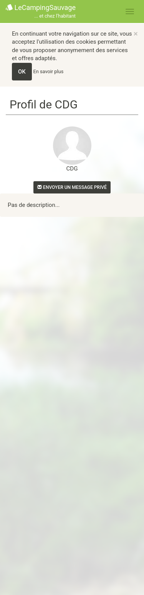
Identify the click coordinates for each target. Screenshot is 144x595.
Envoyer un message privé (72, 187)
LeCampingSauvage (41, 11)
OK (22, 71)
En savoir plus (48, 71)
